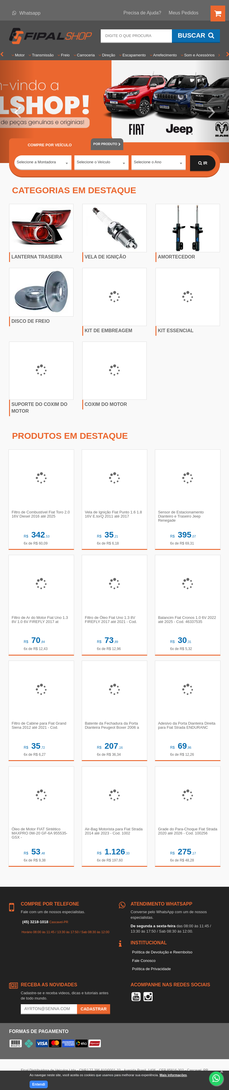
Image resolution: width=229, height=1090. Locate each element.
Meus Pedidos (183, 12)
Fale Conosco (143, 963)
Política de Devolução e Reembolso (162, 955)
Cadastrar (94, 1011)
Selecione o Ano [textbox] (147, 163)
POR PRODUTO (107, 144)
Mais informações (173, 1075)
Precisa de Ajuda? (142, 12)
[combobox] (42, 163)
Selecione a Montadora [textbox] (36, 163)
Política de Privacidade (151, 972)
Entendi (38, 1084)
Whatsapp (26, 13)
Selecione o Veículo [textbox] (93, 163)
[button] (17, 111)
